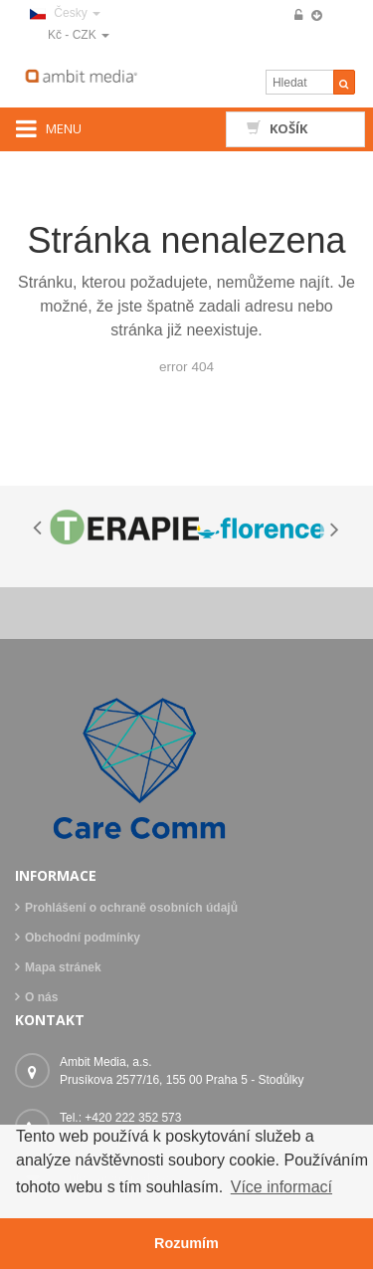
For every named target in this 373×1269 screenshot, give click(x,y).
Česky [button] (65, 13)
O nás (41, 997)
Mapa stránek (63, 967)
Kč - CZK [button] (78, 35)
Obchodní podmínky (82, 938)
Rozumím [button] (186, 1243)
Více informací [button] (281, 1186)
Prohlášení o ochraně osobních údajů (131, 908)
